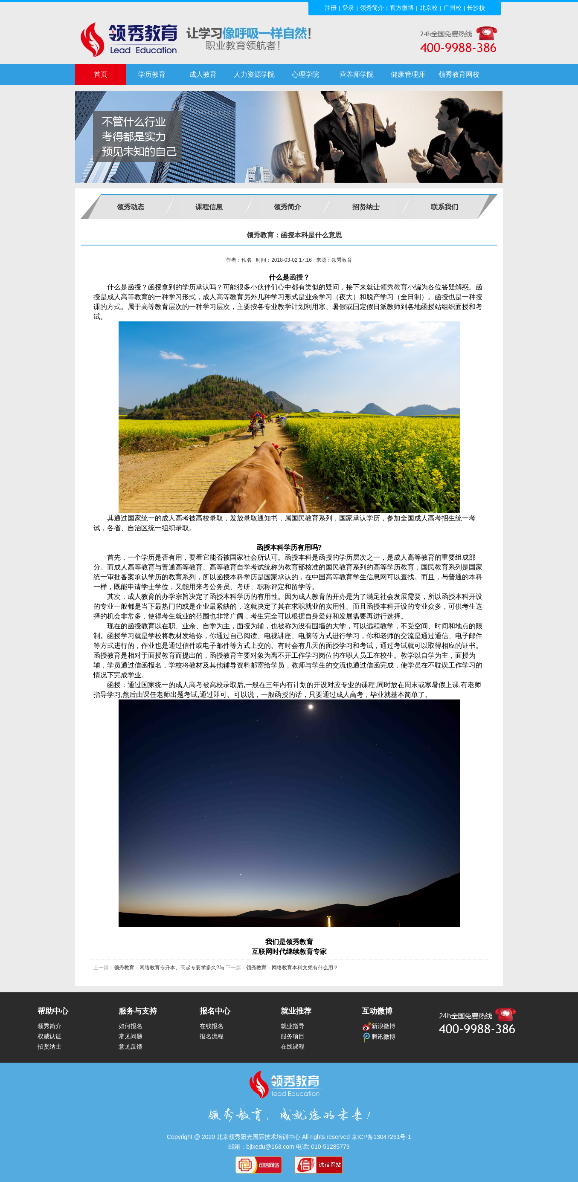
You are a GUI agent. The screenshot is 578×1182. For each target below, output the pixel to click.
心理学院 (305, 74)
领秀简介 (372, 7)
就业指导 (293, 1026)
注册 (331, 7)
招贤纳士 (366, 207)
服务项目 (293, 1036)
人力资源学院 (254, 74)
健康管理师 (408, 74)
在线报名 (212, 1026)
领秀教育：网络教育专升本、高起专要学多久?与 (169, 968)
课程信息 (209, 207)
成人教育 (203, 74)
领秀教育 (393, 287)
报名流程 (212, 1036)
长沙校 (476, 7)
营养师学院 (357, 74)
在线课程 (293, 1046)
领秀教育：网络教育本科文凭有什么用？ (292, 968)
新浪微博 (378, 1026)
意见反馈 (130, 1046)
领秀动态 (130, 207)
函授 (296, 277)
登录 (348, 7)
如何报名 (130, 1026)
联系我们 (444, 207)
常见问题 (130, 1036)
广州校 (453, 7)
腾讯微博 (378, 1036)
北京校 (429, 7)
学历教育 (152, 74)
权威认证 (49, 1036)
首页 (100, 74)
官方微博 (402, 7)
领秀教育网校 (459, 74)
